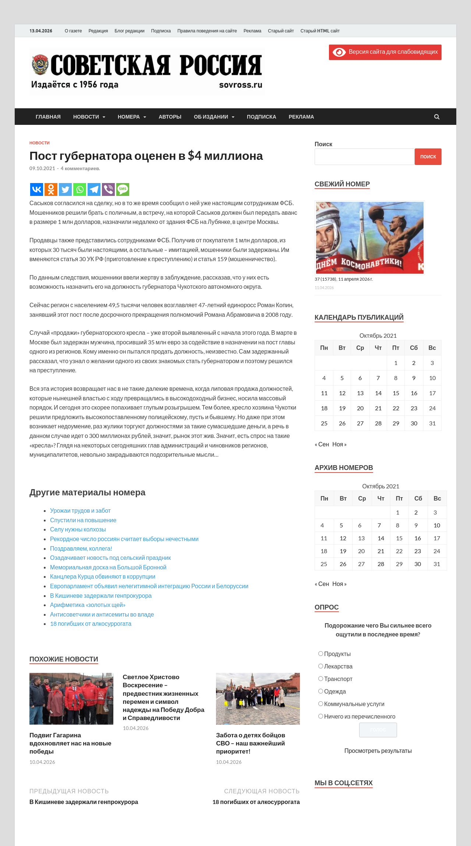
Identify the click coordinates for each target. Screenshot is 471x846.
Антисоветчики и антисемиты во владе (102, 614)
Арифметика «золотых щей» (87, 604)
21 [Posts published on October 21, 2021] (381, 550)
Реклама (252, 31)
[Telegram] (94, 189)
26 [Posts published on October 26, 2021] (343, 563)
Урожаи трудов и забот (80, 510)
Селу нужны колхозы (78, 529)
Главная (48, 117)
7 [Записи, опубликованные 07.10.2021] (378, 377)
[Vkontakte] (36, 189)
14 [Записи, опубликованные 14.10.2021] (378, 392)
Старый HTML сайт (320, 31)
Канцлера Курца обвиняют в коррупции (102, 576)
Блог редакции (130, 31)
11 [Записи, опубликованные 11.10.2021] (324, 392)
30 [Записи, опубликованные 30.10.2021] (414, 423)
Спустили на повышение (83, 519)
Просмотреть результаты (378, 750)
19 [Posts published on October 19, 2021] (343, 550)
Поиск (323, 143)
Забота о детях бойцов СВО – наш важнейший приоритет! (250, 743)
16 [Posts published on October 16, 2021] (417, 537)
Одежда (335, 691)
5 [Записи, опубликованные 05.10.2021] (342, 377)
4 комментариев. (80, 168)
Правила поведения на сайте (207, 31)
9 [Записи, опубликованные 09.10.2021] (413, 377)
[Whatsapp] (79, 189)
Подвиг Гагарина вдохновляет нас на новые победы (70, 743)
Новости (86, 117)
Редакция (98, 31)
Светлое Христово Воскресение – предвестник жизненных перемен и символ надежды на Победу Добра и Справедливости (164, 697)
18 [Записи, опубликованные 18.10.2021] (324, 407)
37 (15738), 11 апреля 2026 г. (344, 279)
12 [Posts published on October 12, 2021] (343, 537)
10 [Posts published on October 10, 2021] (436, 525)
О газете (73, 31)
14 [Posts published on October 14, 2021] (381, 537)
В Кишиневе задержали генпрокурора (101, 595)
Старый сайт (281, 31)
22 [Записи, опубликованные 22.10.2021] (396, 407)
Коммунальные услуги (354, 703)
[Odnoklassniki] (51, 189)
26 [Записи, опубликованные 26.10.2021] (342, 423)
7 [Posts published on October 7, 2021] (379, 525)
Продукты (337, 653)
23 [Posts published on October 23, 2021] (417, 550)
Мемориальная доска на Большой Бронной (108, 567)
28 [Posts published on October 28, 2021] (381, 563)
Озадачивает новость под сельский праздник (110, 557)
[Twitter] (65, 189)
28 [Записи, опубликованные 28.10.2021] (378, 423)
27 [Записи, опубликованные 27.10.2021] (360, 423)
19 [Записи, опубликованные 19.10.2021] (342, 407)
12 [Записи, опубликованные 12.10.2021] (342, 392)
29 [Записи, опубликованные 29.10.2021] (396, 423)
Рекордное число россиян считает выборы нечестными (124, 538)
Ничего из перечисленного (360, 716)
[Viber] (108, 189)
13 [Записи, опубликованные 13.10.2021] (360, 392)
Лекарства (338, 666)
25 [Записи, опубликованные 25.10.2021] (324, 423)
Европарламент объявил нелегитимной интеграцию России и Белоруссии (149, 585)
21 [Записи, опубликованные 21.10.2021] (378, 407)
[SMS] (122, 189)
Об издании (211, 117)
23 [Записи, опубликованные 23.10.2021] (414, 407)
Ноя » (339, 443)
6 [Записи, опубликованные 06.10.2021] (360, 377)
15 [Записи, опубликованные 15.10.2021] (396, 392)
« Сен (322, 443)
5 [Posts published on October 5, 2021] (341, 525)
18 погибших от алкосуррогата (90, 623)
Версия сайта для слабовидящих (385, 51)
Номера (129, 117)
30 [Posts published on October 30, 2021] (417, 563)
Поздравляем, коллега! (81, 548)
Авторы (170, 117)
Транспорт (338, 678)
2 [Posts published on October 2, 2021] (416, 512)
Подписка (161, 31)
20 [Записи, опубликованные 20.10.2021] (360, 407)
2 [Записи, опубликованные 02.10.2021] (413, 362)
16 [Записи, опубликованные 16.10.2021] (414, 392)
